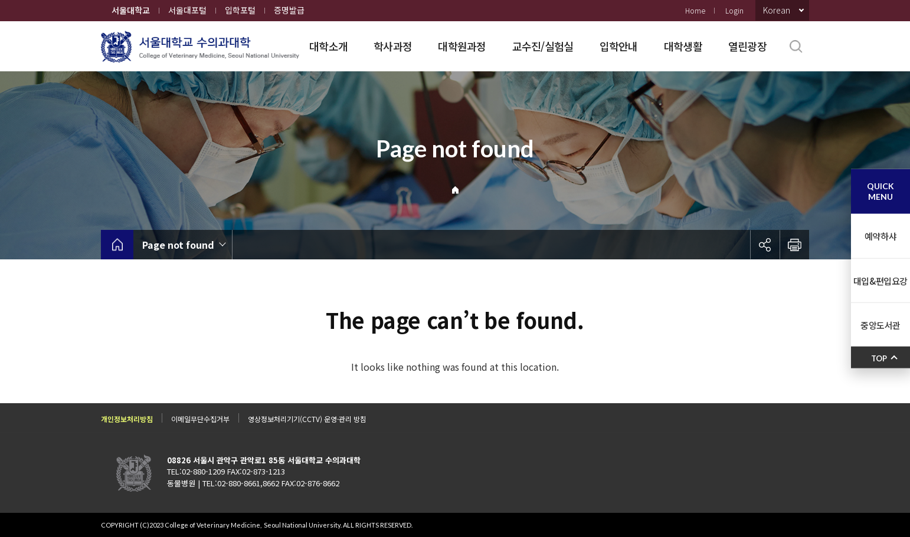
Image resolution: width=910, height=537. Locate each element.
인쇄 (794, 244)
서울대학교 (131, 10)
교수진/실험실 (543, 46)
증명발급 (289, 10)
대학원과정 (462, 46)
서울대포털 (187, 10)
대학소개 (328, 46)
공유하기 (765, 244)
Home (695, 10)
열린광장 (747, 46)
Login (734, 10)
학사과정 (393, 46)
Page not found (178, 245)
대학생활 (683, 46)
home (117, 244)
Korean (776, 10)
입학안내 (619, 46)
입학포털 (240, 10)
